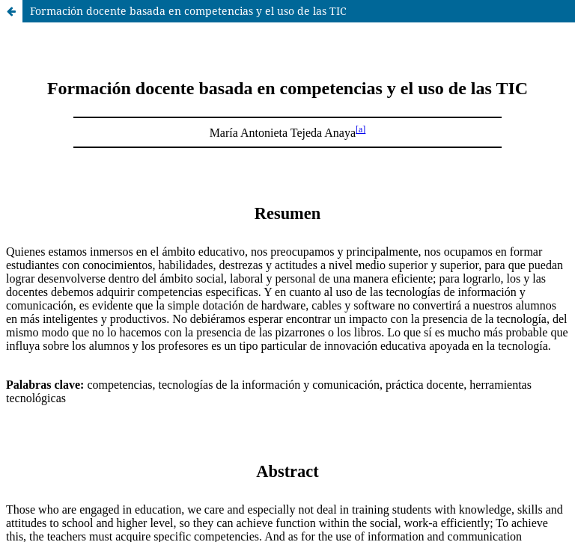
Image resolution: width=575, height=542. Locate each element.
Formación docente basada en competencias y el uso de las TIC (188, 11)
